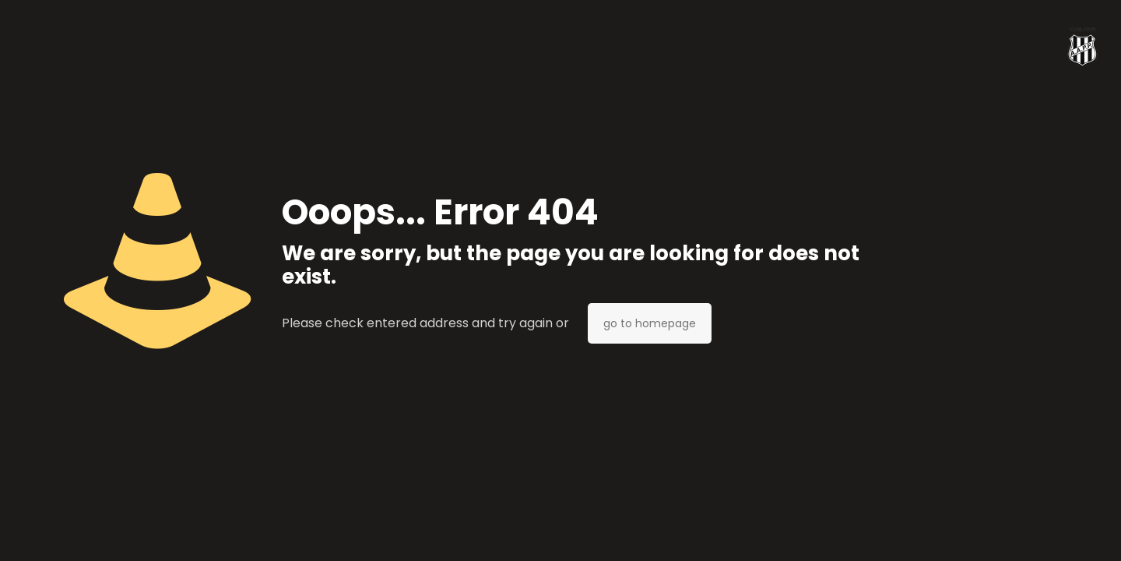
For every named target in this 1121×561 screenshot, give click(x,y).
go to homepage (649, 323)
